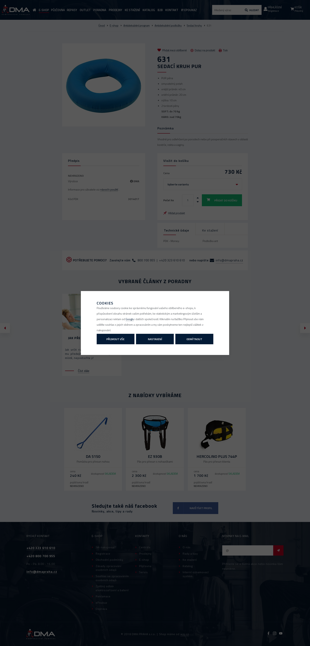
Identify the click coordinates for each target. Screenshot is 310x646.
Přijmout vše (115, 339)
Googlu (130, 319)
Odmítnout (194, 339)
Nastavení (155, 339)
